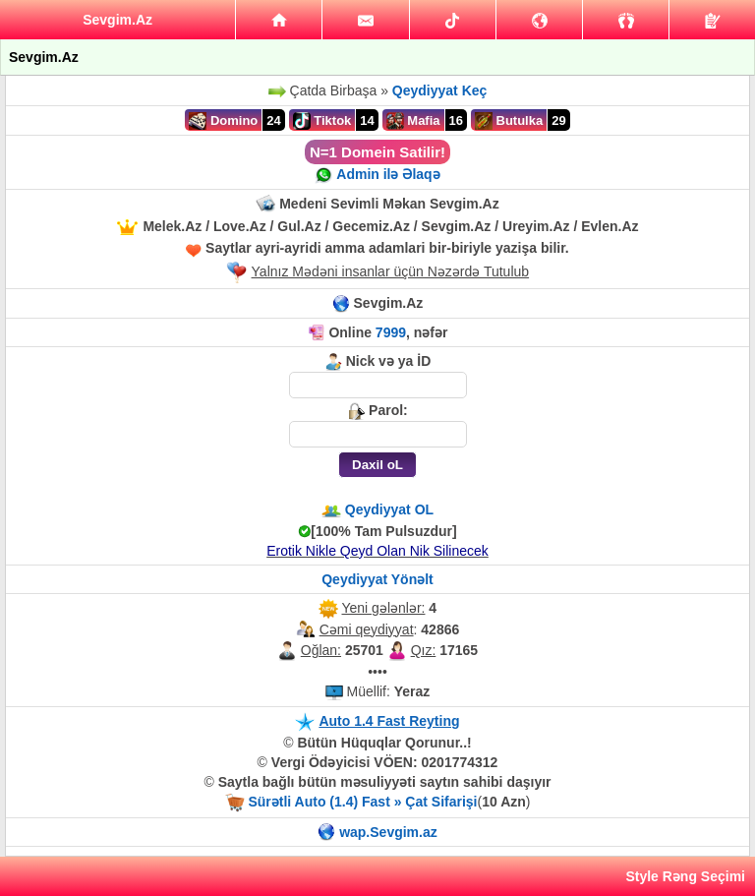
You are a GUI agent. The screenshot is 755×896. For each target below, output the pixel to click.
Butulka (509, 121)
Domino (223, 121)
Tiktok (322, 121)
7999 (391, 332)
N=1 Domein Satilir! (377, 152)
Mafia (413, 121)
